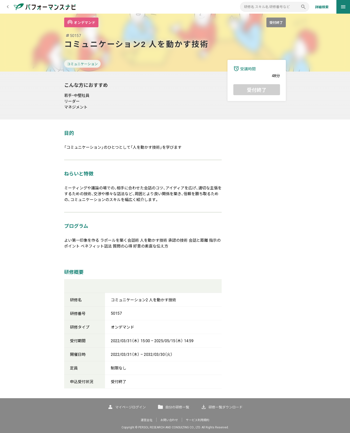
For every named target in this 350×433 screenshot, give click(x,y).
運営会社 (146, 420)
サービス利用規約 (197, 420)
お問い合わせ (169, 420)
